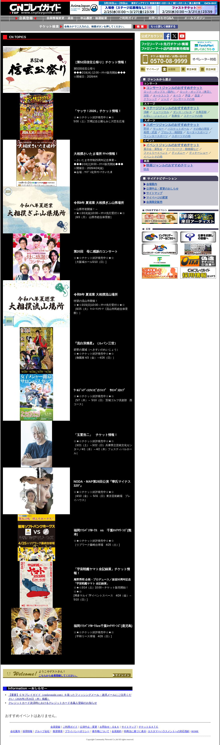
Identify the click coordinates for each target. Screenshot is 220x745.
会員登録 (26, 18)
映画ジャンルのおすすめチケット (169, 165)
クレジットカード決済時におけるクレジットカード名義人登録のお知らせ (52, 702)
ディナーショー (198, 152)
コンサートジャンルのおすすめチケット (174, 88)
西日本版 (209, 69)
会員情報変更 (59, 18)
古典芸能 (201, 112)
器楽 (197, 95)
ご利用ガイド (127, 18)
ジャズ (165, 99)
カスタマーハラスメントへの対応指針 (169, 731)
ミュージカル (161, 112)
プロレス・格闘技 (171, 132)
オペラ (177, 95)
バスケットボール (178, 128)
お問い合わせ (161, 18)
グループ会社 (42, 731)
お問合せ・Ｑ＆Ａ (109, 726)
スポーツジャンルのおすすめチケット (172, 125)
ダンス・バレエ (182, 112)
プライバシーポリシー (77, 731)
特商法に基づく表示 (135, 731)
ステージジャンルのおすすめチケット (172, 108)
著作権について (100, 731)
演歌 (146, 95)
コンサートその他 (184, 99)
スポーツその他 (181, 136)
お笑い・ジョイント (156, 115)
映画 (146, 169)
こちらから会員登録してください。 (58, 675)
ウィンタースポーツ (156, 136)
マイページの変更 (157, 197)
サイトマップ (154, 193)
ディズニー (178, 152)
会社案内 (15, 731)
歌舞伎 (176, 115)
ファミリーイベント (156, 152)
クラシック (150, 99)
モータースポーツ (197, 132)
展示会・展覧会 (153, 149)
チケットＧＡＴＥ (148, 726)
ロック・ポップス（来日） (196, 91)
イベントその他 (153, 156)
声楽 (188, 95)
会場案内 (151, 184)
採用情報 (27, 731)
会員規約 (117, 731)
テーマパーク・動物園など (182, 149)
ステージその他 (193, 115)
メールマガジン (194, 18)
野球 (146, 128)
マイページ (150, 69)
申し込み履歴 (93, 18)
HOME (194, 731)
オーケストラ (161, 95)
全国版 (171, 69)
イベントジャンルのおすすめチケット (172, 145)
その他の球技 (201, 128)
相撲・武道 (150, 132)
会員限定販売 (154, 202)
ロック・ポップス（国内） (160, 91)
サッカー (158, 128)
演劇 (146, 112)
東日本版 (190, 69)
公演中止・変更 (88, 726)
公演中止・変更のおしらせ (162, 188)
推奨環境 (58, 731)
